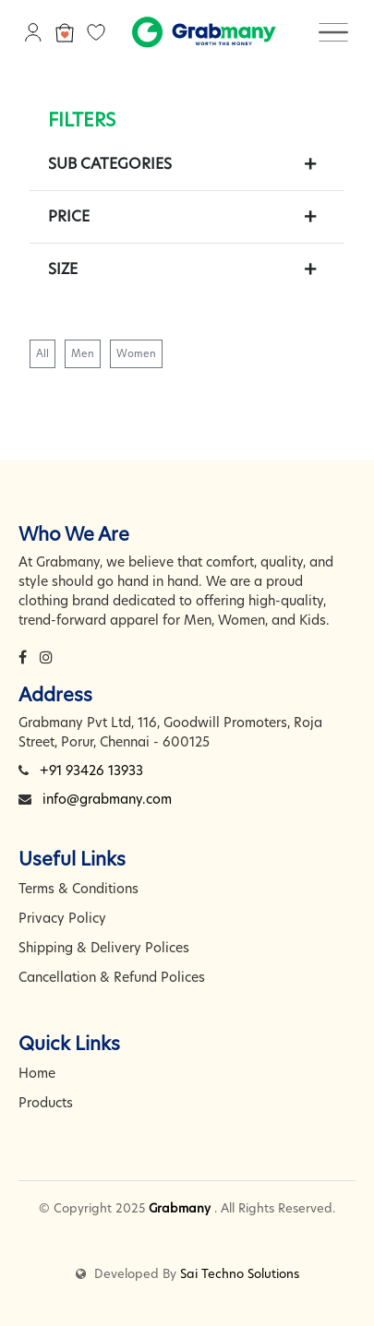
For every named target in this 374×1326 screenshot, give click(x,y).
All (42, 353)
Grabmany (180, 1208)
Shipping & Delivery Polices (103, 947)
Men (82, 353)
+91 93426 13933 (91, 770)
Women (136, 353)
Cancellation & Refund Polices (111, 977)
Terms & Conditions (78, 888)
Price (69, 216)
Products (45, 1102)
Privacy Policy (62, 918)
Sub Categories (110, 163)
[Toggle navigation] (333, 31)
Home (36, 1073)
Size (63, 269)
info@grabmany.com (107, 799)
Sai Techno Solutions (239, 1273)
